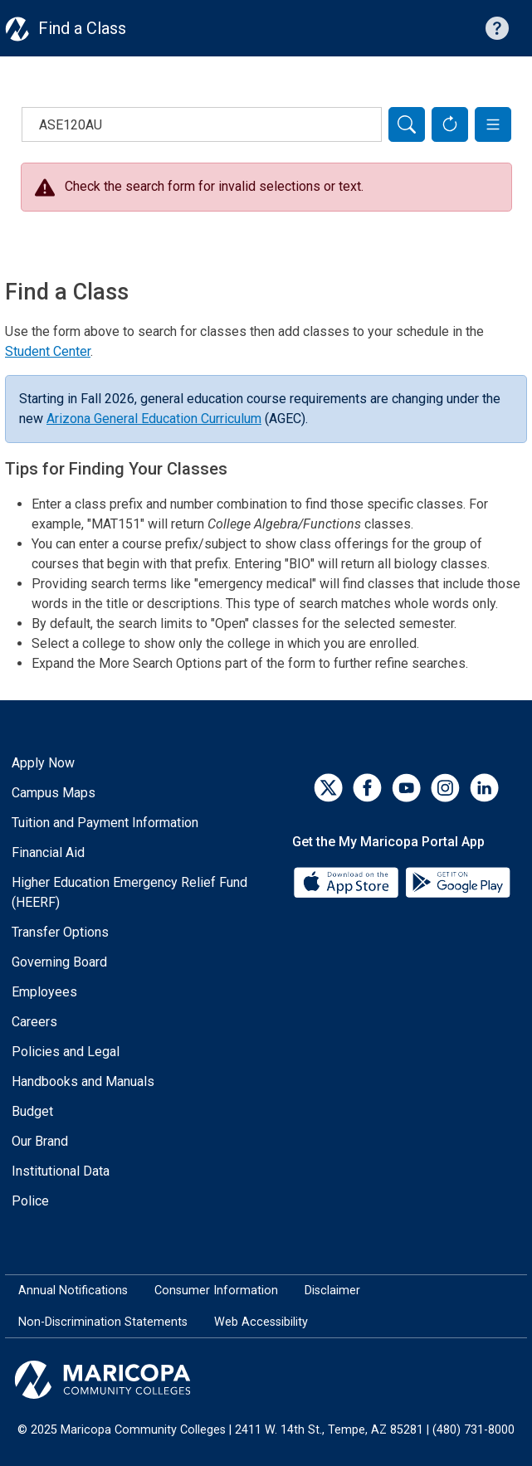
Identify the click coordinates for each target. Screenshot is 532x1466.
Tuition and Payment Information (105, 822)
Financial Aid (48, 852)
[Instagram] (445, 787)
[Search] (406, 124)
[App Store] (347, 881)
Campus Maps (53, 793)
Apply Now (43, 763)
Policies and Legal (66, 1051)
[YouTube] (406, 787)
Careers (34, 1022)
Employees (44, 992)
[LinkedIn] (484, 787)
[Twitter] (328, 787)
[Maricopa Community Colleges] (266, 1379)
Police (30, 1201)
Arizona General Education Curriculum (153, 418)
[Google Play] (457, 881)
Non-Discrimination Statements (103, 1322)
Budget (32, 1111)
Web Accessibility (261, 1322)
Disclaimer (332, 1290)
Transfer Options (60, 932)
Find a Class (82, 28)
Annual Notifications (73, 1290)
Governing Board (59, 962)
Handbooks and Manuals (83, 1081)
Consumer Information (216, 1290)
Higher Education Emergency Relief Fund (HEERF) (129, 892)
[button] (493, 124)
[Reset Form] (450, 124)
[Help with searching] (497, 28)
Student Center (47, 351)
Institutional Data (61, 1171)
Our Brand (40, 1141)
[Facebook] (367, 787)
